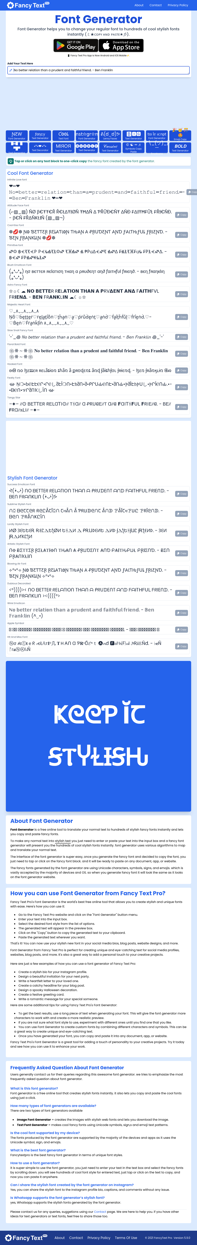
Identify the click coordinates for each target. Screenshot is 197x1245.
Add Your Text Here (20, 63)
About (139, 5)
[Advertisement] (98, 448)
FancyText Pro (163, 1238)
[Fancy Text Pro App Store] (121, 45)
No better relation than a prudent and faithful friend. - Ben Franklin (98, 70)
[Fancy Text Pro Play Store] (75, 45)
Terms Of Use (126, 1237)
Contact (156, 5)
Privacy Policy (178, 5)
